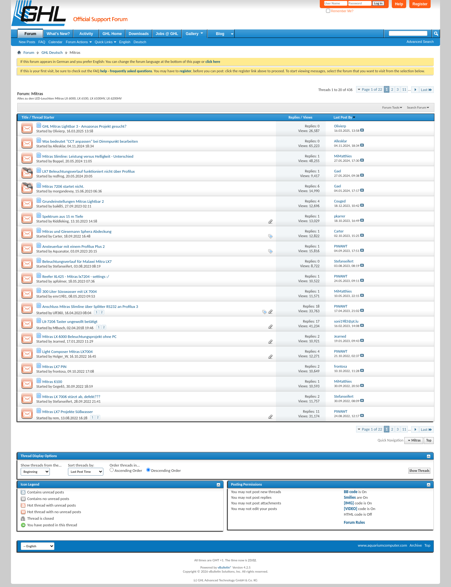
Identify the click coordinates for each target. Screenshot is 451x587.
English (124, 42)
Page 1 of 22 (372, 89)
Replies (294, 117)
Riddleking (61, 221)
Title (25, 117)
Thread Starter (43, 117)
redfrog (58, 176)
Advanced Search (420, 41)
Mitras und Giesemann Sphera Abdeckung (76, 231)
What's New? (58, 34)
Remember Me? (339, 11)
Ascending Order (126, 470)
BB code (350, 491)
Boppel (58, 161)
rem (56, 418)
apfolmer (59, 281)
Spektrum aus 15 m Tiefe (62, 216)
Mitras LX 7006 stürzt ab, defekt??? (71, 396)
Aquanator (61, 251)
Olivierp (59, 131)
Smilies (350, 497)
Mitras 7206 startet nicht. (63, 186)
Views (308, 117)
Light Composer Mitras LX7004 (67, 351)
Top (428, 440)
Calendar (56, 42)
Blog (220, 34)
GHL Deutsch (52, 52)
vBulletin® (225, 567)
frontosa (59, 371)
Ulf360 (58, 313)
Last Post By (345, 117)
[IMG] (349, 503)
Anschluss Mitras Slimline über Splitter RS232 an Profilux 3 (90, 306)
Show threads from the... (41, 465)
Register (420, 4)
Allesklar (59, 146)
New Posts (27, 42)
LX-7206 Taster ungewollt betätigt (69, 321)
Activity (86, 34)
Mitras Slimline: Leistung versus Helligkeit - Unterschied (87, 156)
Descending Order (163, 470)
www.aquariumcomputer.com (382, 545)
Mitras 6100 (52, 381)
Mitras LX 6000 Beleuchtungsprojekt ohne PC (79, 336)
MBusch (59, 328)
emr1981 (60, 296)
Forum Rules (354, 522)
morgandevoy (63, 191)
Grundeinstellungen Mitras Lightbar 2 (73, 201)
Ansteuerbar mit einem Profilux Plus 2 (73, 246)
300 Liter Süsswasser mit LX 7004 (69, 291)
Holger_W (60, 356)
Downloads (139, 34)
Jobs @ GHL (167, 34)
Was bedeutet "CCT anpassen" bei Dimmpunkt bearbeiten (90, 141)
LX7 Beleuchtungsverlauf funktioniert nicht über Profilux (88, 171)
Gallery (195, 33)
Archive (416, 545)
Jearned (59, 341)
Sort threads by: (81, 465)
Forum (30, 34)
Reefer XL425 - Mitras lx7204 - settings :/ (75, 276)
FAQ (42, 42)
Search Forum (417, 107)
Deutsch (139, 42)
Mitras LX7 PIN (54, 366)
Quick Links (104, 42)
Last (426, 89)
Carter (57, 236)
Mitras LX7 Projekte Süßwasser (67, 411)
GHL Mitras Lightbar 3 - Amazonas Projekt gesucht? (84, 126)
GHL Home (112, 34)
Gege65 (59, 386)
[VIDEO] (350, 508)
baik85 (58, 206)
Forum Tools (390, 107)
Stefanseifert (62, 266)
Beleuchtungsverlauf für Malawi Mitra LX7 (76, 261)
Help (399, 4)
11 (404, 89)
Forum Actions (77, 42)
